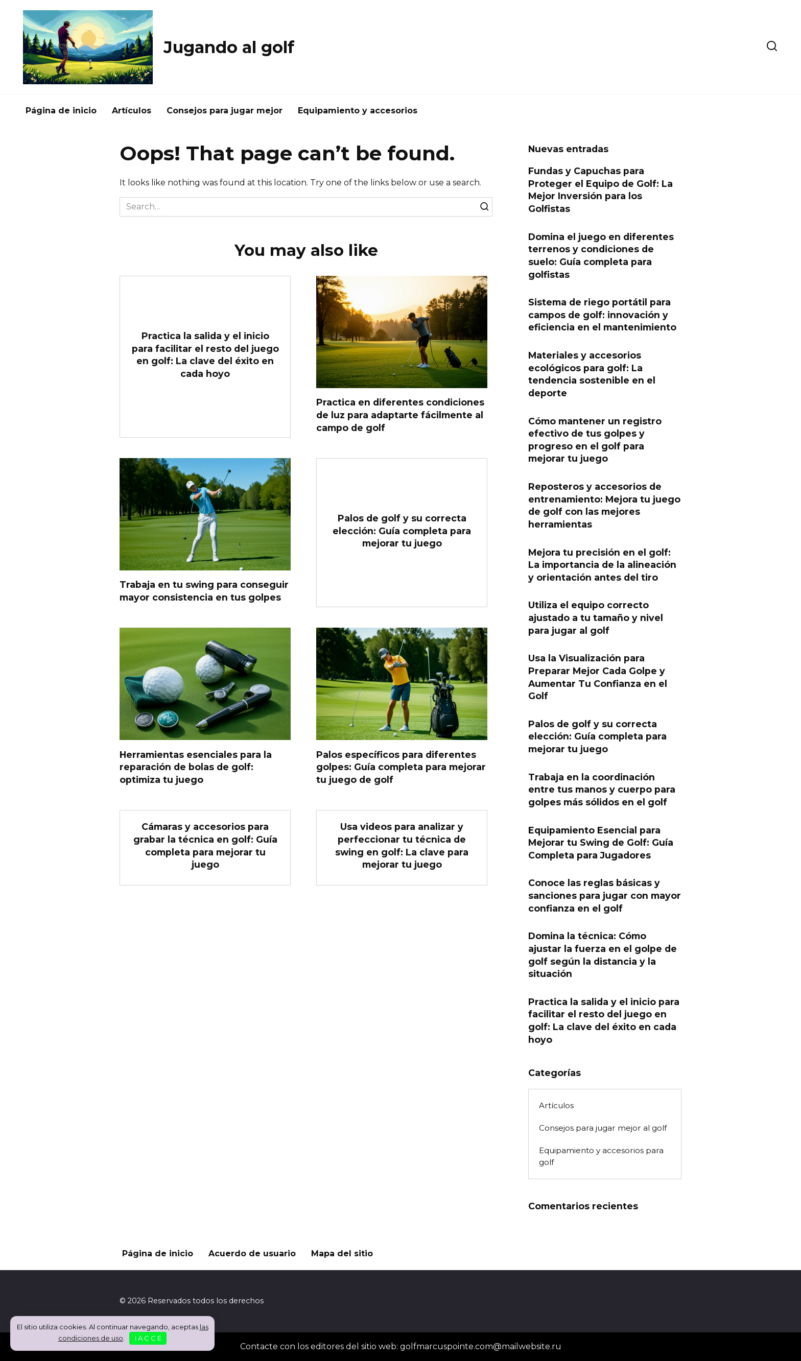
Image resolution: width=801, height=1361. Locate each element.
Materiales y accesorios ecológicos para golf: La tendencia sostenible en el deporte (591, 374)
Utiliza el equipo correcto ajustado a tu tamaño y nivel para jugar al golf (595, 617)
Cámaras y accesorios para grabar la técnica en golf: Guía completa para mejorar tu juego (205, 845)
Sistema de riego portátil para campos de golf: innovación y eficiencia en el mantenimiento (602, 314)
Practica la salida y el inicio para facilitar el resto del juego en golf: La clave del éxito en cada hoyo (205, 354)
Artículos (131, 110)
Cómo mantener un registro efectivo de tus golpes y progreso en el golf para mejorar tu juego (595, 439)
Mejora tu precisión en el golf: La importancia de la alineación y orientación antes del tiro (602, 564)
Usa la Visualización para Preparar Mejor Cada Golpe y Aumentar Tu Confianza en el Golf (597, 677)
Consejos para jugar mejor (224, 110)
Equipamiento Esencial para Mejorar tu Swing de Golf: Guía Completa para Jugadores (600, 842)
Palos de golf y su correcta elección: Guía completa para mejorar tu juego (402, 530)
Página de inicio (61, 110)
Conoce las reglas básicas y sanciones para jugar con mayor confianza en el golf (604, 895)
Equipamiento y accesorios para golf (601, 1156)
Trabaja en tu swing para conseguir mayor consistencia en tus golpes (204, 591)
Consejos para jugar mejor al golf (603, 1128)
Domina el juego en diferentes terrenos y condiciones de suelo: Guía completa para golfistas (601, 255)
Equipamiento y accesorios (357, 110)
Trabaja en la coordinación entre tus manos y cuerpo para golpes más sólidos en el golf (601, 789)
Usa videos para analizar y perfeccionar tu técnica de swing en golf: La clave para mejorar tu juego (401, 845)
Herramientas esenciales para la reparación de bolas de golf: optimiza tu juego (196, 766)
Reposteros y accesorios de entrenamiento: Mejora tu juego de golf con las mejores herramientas (604, 505)
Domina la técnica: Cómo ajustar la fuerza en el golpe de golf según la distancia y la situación (602, 954)
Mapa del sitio (342, 1253)
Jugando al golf (228, 47)
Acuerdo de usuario (252, 1253)
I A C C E (148, 1338)
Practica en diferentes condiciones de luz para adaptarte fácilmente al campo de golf (400, 415)
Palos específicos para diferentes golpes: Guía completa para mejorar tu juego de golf (401, 766)
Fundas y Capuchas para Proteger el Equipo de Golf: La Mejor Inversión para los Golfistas (600, 189)
